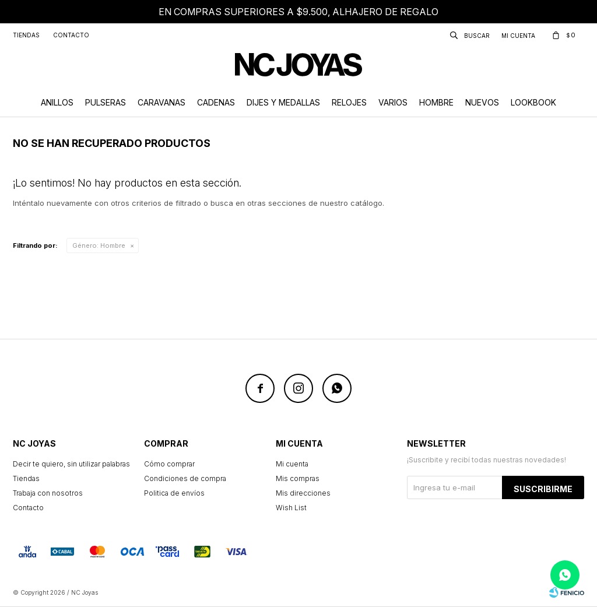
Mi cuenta (292, 463)
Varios (393, 102)
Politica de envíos (174, 493)
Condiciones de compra (185, 478)
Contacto (71, 34)
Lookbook (533, 102)
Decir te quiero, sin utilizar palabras (71, 463)
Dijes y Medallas (283, 102)
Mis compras (297, 478)
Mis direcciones (303, 493)
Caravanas (161, 102)
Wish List (291, 507)
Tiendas (26, 34)
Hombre (436, 102)
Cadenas (216, 102)
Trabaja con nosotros (48, 493)
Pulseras (105, 102)
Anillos (57, 102)
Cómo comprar (169, 463)
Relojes (349, 102)
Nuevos (482, 102)
